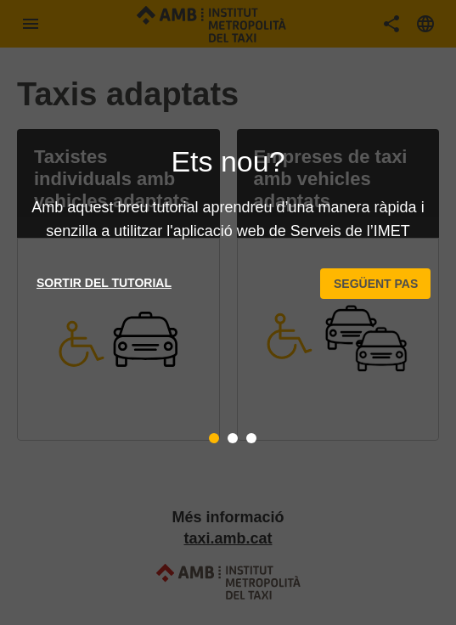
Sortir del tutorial (104, 283)
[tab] (214, 438)
